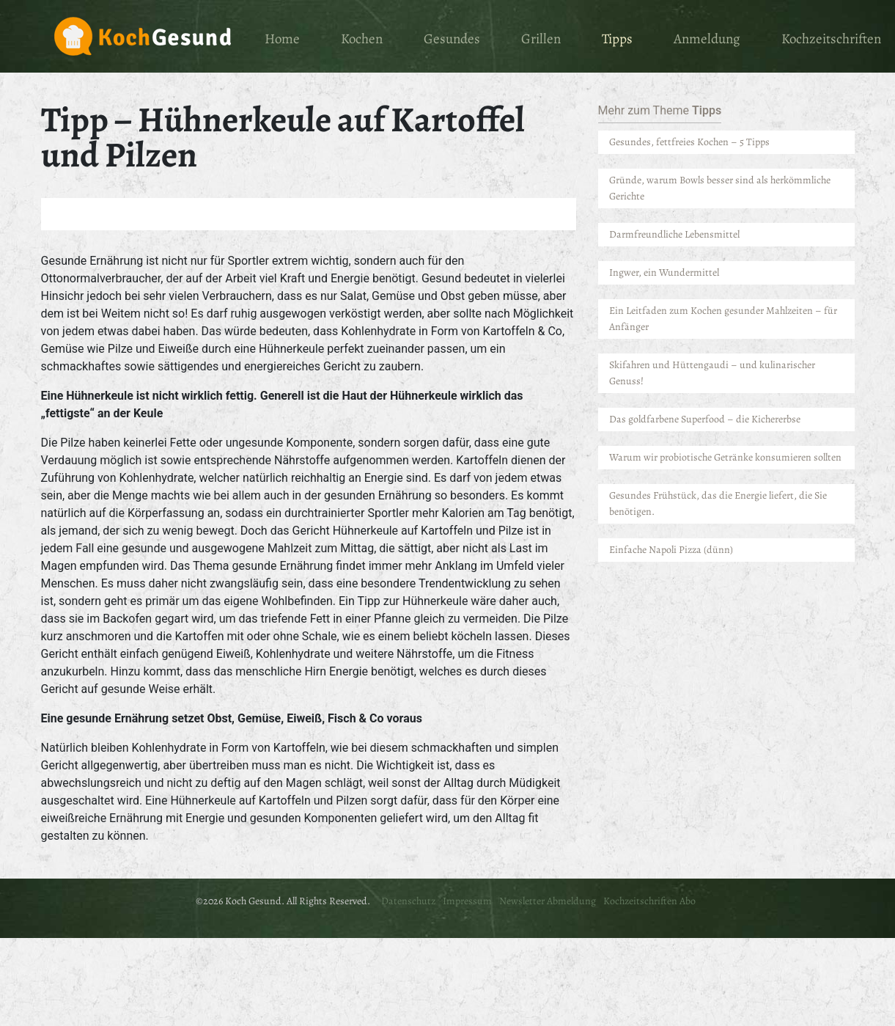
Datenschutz (408, 901)
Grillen (541, 38)
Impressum (467, 901)
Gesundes (452, 38)
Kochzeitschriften (831, 38)
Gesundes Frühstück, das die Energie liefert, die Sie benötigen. (718, 503)
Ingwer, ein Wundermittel (664, 272)
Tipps (617, 38)
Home (282, 38)
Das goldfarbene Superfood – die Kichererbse (704, 419)
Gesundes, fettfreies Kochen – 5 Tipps (689, 142)
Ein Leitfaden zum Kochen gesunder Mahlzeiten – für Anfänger (723, 319)
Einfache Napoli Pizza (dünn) (671, 550)
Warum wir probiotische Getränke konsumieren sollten (725, 457)
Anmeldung (707, 38)
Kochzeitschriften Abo (649, 901)
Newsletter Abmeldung (547, 901)
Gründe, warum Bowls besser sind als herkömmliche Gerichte (719, 188)
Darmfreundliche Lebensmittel (675, 234)
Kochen (362, 38)
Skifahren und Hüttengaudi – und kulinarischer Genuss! (712, 373)
